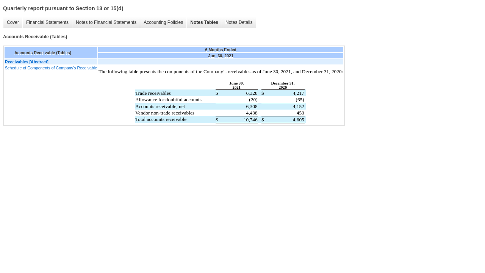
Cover (13, 22)
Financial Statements (47, 22)
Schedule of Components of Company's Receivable (51, 68)
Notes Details (238, 22)
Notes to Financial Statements (106, 22)
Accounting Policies (163, 22)
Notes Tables (204, 22)
